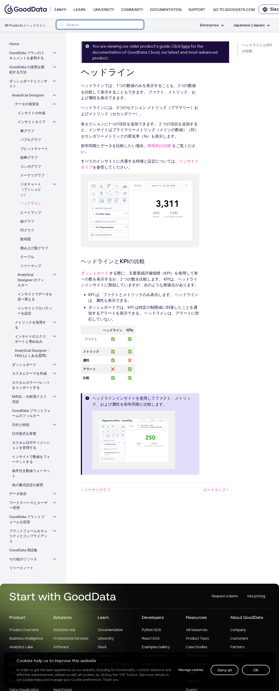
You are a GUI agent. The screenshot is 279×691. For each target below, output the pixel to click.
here (186, 46)
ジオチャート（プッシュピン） (30, 189)
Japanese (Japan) (251, 25)
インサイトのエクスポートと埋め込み (30, 339)
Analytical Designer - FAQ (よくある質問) (32, 353)
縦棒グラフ (29, 157)
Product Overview (24, 629)
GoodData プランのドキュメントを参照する (26, 55)
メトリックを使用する (30, 325)
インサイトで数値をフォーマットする (31, 459)
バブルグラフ (30, 139)
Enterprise (212, 25)
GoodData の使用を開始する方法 (26, 69)
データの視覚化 (27, 104)
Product (17, 617)
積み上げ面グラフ (34, 248)
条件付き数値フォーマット (31, 473)
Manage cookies (190, 670)
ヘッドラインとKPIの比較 (257, 48)
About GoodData (246, 617)
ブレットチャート (34, 148)
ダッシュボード (24, 364)
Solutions (62, 617)
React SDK (151, 638)
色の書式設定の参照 (27, 485)
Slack (102, 647)
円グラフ (27, 230)
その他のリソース (23, 559)
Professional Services (70, 638)
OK (256, 670)
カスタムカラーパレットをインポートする (31, 385)
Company (238, 629)
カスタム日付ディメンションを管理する (31, 445)
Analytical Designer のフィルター (31, 279)
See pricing (256, 596)
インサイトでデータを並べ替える (35, 297)
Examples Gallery (156, 647)
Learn (79, 9)
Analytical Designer (28, 95)
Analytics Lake (21, 647)
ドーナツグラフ (32, 175)
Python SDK (151, 629)
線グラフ (27, 221)
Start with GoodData (62, 596)
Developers (153, 617)
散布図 (25, 239)
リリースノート (21, 568)
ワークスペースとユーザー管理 (28, 505)
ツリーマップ (30, 266)
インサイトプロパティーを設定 (35, 311)
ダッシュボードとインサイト (28, 84)
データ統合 (18, 493)
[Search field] (100, 24)
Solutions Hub (64, 629)
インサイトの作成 (31, 113)
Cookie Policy (33, 680)
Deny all (225, 670)
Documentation (166, 9)
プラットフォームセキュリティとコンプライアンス (28, 536)
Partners (237, 647)
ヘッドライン (30, 203)
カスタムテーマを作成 (29, 373)
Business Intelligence (26, 638)
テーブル (27, 257)
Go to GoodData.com (234, 9)
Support (196, 9)
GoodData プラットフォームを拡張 (26, 519)
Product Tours (197, 638)
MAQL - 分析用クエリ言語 (29, 399)
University (104, 9)
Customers (239, 638)
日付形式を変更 (24, 433)
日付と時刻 (20, 425)
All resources (196, 629)
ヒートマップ (30, 212)
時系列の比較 (159, 145)
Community (132, 9)
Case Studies (196, 647)
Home (14, 44)
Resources (196, 617)
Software (61, 647)
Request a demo (225, 596)
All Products (14, 25)
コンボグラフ (30, 166)
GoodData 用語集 (23, 550)
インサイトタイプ (31, 122)
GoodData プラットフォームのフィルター (31, 413)
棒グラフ (27, 131)
